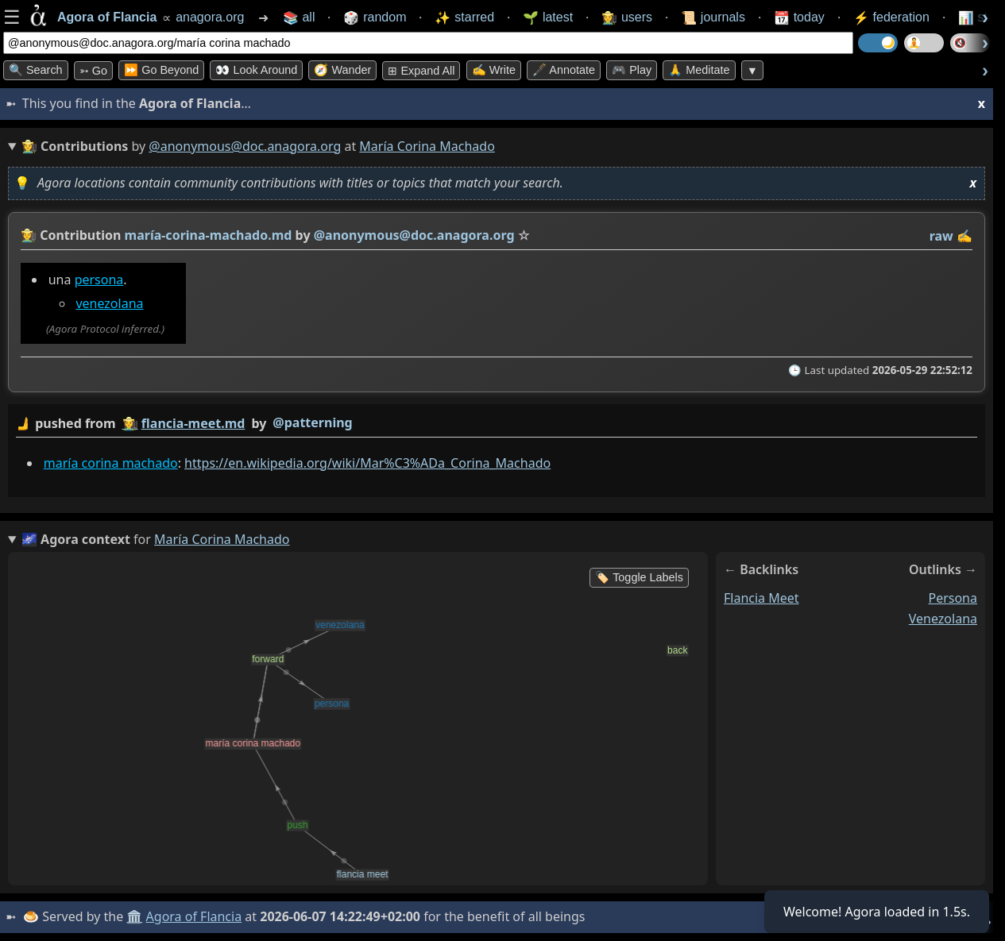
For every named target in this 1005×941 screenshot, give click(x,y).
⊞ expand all (421, 70)
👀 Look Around (256, 70)
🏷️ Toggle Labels (639, 577)
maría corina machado (111, 463)
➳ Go (93, 70)
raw (941, 236)
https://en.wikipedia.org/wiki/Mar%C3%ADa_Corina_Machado (367, 463)
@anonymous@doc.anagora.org (245, 146)
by (496, 423)
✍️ (964, 236)
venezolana (109, 303)
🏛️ (134, 916)
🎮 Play (631, 70)
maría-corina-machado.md (208, 235)
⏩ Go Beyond (161, 70)
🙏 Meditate (698, 70)
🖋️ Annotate (563, 70)
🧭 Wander (342, 70)
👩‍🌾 (29, 235)
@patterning (312, 422)
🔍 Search (36, 70)
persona (99, 279)
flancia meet (761, 598)
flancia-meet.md (193, 423)
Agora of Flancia (194, 916)
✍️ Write (494, 70)
